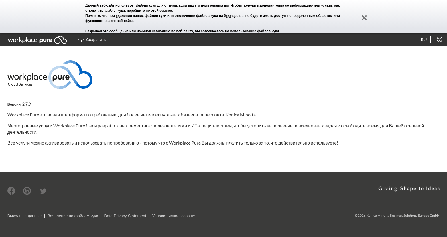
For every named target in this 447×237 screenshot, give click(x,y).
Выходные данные (24, 216)
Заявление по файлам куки (73, 216)
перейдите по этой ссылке (149, 11)
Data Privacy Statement (125, 216)
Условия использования (174, 216)
